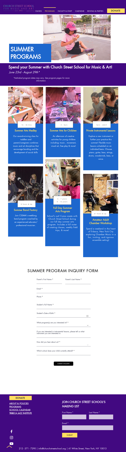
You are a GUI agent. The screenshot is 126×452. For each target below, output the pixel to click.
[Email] (87, 427)
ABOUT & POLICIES (19, 403)
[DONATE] (116, 10)
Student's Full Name (44, 305)
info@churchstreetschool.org (52, 448)
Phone (39, 297)
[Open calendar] (87, 316)
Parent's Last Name (72, 279)
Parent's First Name (44, 279)
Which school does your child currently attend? (55, 351)
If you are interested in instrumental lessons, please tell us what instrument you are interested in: (60, 332)
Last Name (94, 412)
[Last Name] (100, 417)
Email (39, 289)
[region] (25, 125)
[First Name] (73, 417)
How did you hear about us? (48, 342)
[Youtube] (11, 444)
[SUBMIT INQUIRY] (63, 364)
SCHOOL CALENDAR (19, 410)
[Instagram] (11, 437)
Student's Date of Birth (46, 313)
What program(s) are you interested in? (52, 323)
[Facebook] (11, 431)
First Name (67, 412)
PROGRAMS (15, 406)
